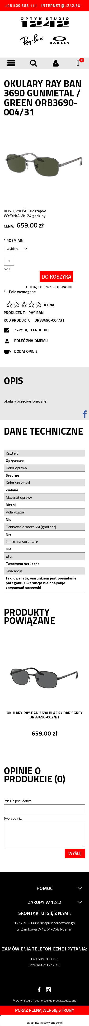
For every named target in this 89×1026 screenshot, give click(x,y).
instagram (48, 990)
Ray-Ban (36, 312)
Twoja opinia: (13, 818)
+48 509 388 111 (21, 5)
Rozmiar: (13, 240)
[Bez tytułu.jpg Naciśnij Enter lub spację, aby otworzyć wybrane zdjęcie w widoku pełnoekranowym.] (44, 163)
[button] (11, 63)
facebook (39, 990)
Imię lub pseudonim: (18, 800)
